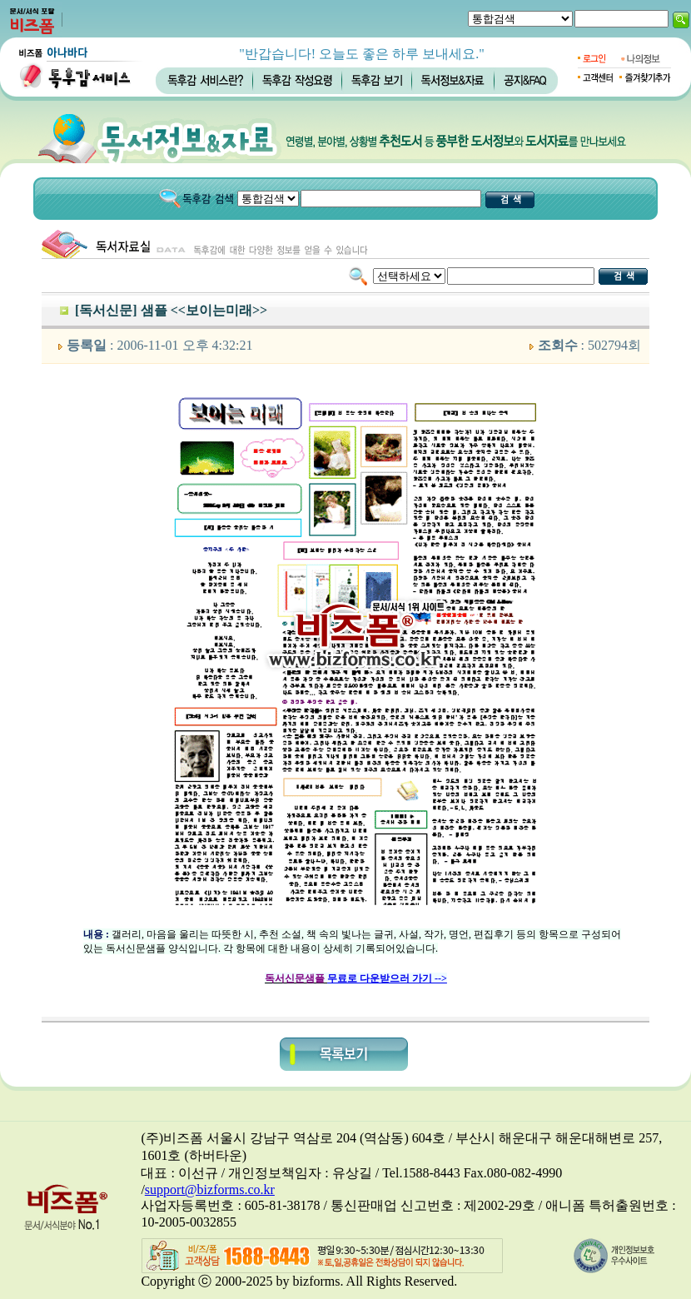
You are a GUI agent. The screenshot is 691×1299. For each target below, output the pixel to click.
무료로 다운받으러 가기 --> (387, 978)
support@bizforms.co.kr (210, 1189)
